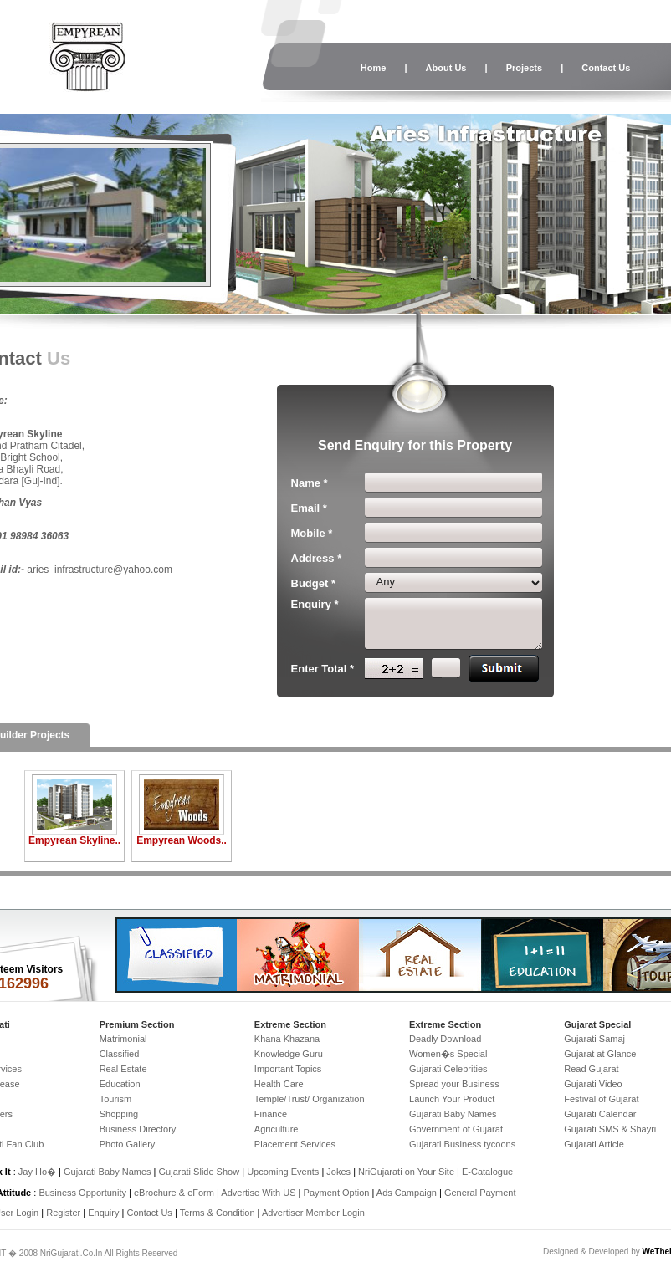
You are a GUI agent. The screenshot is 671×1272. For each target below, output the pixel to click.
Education (120, 1084)
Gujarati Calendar (600, 1114)
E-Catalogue (487, 1172)
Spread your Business (454, 1084)
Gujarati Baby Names (453, 1114)
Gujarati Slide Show (201, 1172)
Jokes (339, 1172)
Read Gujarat (591, 1069)
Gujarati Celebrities (448, 1069)
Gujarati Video (593, 1084)
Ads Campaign (406, 1193)
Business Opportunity (82, 1193)
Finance (270, 1114)
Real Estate (123, 1069)
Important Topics (288, 1069)
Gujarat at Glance (600, 1054)
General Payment (480, 1193)
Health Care (279, 1084)
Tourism (116, 1099)
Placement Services (295, 1144)
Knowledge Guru (288, 1054)
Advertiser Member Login (313, 1213)
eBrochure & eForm (174, 1193)
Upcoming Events (283, 1172)
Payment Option (337, 1193)
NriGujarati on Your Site (406, 1172)
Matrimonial (123, 1039)
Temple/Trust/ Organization (309, 1099)
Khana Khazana (287, 1039)
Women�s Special (448, 1054)
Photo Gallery (128, 1144)
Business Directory (138, 1129)
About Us (446, 68)
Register (63, 1213)
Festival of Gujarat (601, 1099)
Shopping (119, 1114)
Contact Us (605, 68)
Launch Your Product (451, 1099)
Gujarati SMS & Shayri (610, 1129)
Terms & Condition (217, 1213)
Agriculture (276, 1129)
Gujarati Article (594, 1144)
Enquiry (104, 1213)
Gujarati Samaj (594, 1039)
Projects (524, 68)
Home (374, 68)
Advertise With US (258, 1193)
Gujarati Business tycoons (462, 1144)
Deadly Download (445, 1039)
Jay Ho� (37, 1172)
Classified (120, 1054)
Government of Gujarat (456, 1129)
